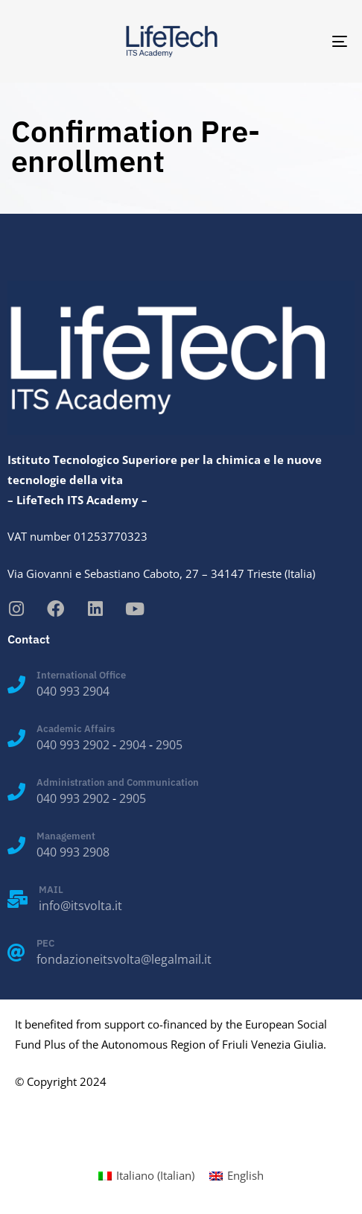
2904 (132, 745)
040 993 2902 (72, 745)
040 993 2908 (72, 852)
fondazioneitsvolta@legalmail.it (124, 959)
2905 (169, 745)
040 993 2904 (72, 691)
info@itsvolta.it (80, 905)
